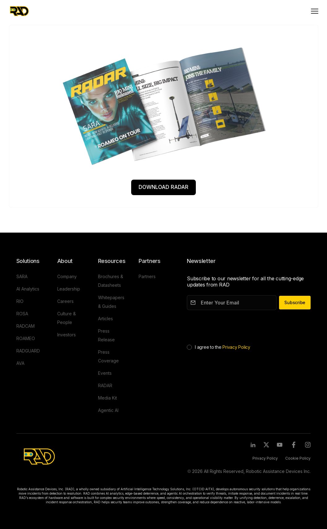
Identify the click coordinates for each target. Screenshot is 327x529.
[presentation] (234, 326)
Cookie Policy (298, 458)
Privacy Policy (236, 347)
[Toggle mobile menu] (314, 11)
